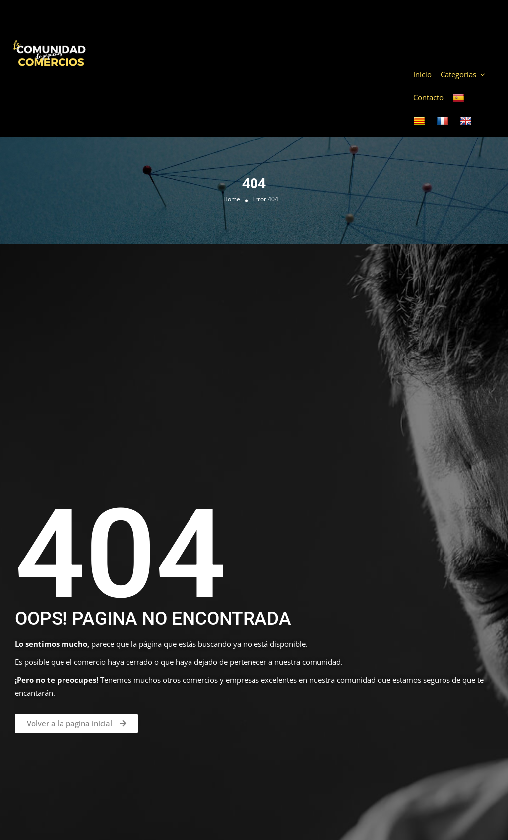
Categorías (458, 74)
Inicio (422, 74)
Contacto (428, 97)
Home (231, 199)
